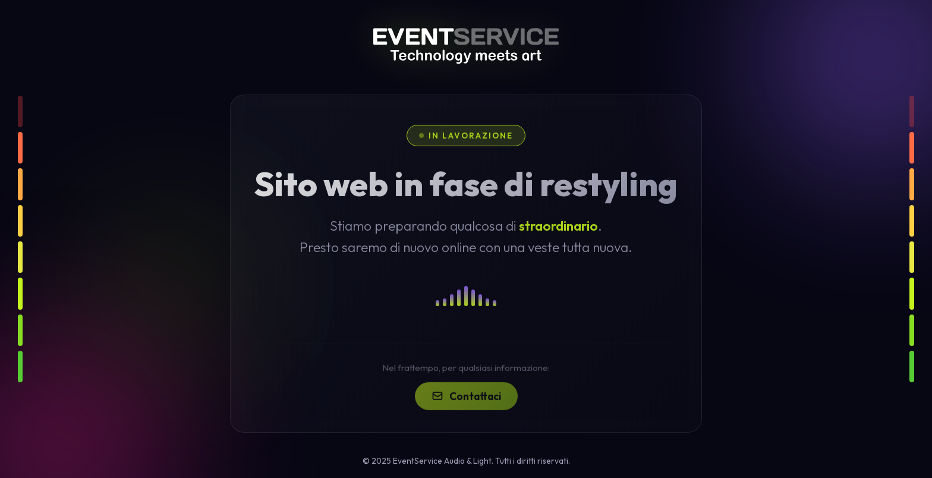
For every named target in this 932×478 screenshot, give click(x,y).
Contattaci (466, 403)
